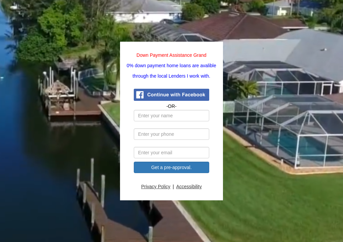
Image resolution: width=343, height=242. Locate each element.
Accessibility (189, 186)
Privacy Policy (156, 186)
